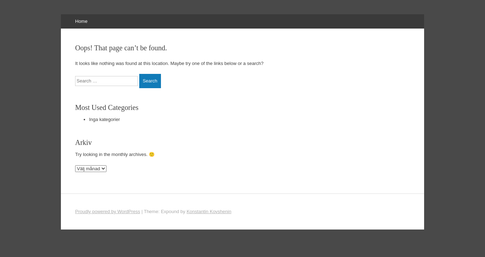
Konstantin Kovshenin (209, 211)
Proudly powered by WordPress (107, 211)
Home (81, 21)
